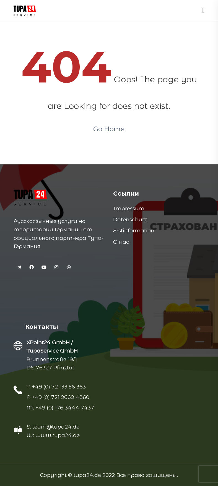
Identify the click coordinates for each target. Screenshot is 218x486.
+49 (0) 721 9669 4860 (59, 397)
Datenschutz (130, 219)
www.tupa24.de (57, 435)
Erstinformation (133, 230)
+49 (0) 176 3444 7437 (64, 407)
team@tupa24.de (55, 427)
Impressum (128, 208)
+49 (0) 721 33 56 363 (58, 386)
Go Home (109, 129)
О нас (121, 242)
